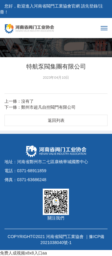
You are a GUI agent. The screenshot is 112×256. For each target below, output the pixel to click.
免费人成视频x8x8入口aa (23, 253)
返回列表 (56, 120)
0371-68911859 (31, 170)
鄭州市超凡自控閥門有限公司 (48, 107)
